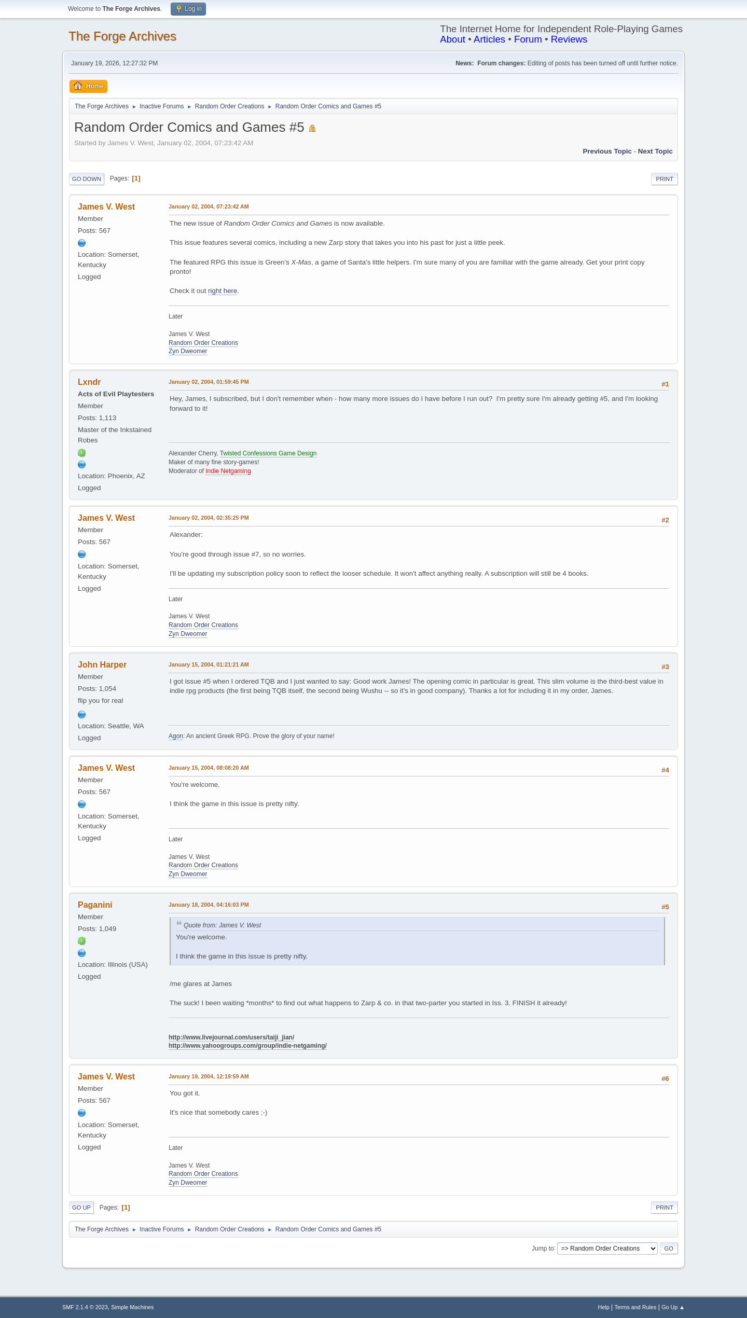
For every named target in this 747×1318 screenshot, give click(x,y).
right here (222, 291)
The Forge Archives (122, 36)
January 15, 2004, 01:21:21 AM (209, 664)
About (452, 39)
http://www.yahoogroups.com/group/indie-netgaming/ (248, 1045)
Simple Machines (132, 1307)
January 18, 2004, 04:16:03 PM (209, 904)
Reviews (569, 39)
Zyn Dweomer (188, 351)
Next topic (655, 151)
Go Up (81, 1207)
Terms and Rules (636, 1307)
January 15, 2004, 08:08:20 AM (209, 768)
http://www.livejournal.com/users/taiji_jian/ (231, 1037)
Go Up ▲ (673, 1307)
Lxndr (89, 382)
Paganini (95, 904)
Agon (176, 736)
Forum (528, 39)
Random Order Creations (203, 342)
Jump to (543, 1248)
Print (664, 179)
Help (604, 1307)
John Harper (102, 664)
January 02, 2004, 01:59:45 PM (209, 382)
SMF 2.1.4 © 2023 (85, 1307)
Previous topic (607, 151)
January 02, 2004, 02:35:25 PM (209, 518)
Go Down (86, 179)
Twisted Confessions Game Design (268, 453)
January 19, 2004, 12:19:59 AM (209, 1076)
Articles (489, 39)
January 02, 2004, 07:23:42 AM (209, 206)
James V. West (106, 206)
